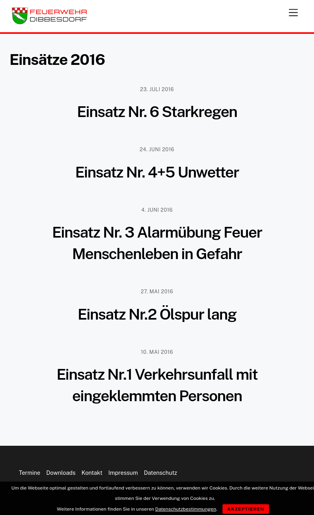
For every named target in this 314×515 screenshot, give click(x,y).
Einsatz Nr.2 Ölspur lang (157, 314)
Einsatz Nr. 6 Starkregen (157, 112)
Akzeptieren (246, 509)
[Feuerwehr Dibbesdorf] (49, 22)
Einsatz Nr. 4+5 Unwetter (157, 172)
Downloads (60, 472)
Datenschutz (160, 472)
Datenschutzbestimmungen (185, 509)
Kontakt (92, 472)
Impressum (123, 472)
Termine (29, 472)
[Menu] (293, 11)
